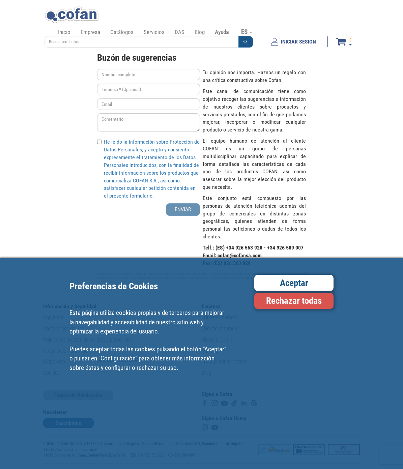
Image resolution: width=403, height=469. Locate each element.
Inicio (64, 32)
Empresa (90, 32)
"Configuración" (117, 358)
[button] (245, 42)
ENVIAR (183, 209)
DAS (179, 32)
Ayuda (222, 32)
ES (246, 31)
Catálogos (122, 32)
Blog (200, 32)
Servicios (154, 32)
